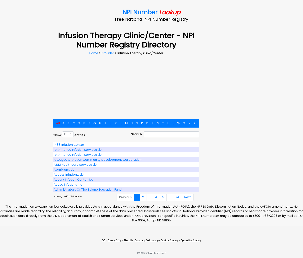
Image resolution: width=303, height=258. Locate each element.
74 (177, 197)
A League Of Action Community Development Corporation (97, 159)
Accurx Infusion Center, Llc (73, 179)
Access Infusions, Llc (69, 174)
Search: (165, 134)
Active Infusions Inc (68, 184)
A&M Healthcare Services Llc (75, 164)
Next (187, 197)
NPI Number (151, 12)
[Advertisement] (126, 84)
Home (94, 53)
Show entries (69, 134)
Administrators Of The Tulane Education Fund (88, 189)
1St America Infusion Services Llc (78, 149)
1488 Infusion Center (69, 145)
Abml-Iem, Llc (64, 169)
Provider (108, 53)
